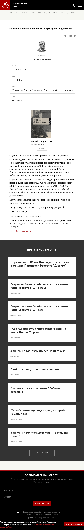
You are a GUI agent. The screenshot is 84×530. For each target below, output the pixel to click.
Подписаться (42, 503)
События (21, 13)
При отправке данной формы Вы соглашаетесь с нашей (42, 513)
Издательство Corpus (47, 518)
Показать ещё (42, 453)
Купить (42, 149)
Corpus (12, 13)
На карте (68, 90)
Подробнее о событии (20, 231)
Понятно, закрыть (74, 524)
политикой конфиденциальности (45, 514)
